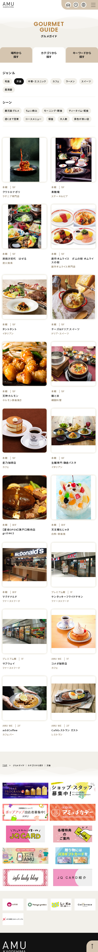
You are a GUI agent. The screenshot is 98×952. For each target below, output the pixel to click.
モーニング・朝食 (53, 110)
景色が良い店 (81, 118)
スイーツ (86, 81)
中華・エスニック (37, 81)
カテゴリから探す (49, 55)
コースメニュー (33, 118)
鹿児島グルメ (12, 110)
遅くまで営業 (12, 118)
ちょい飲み (31, 110)
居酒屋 (9, 89)
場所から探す (16, 55)
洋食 (18, 81)
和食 (7, 81)
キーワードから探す (82, 55)
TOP (5, 765)
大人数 (64, 118)
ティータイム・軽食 (79, 110)
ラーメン (70, 81)
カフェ (56, 81)
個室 (50, 118)
